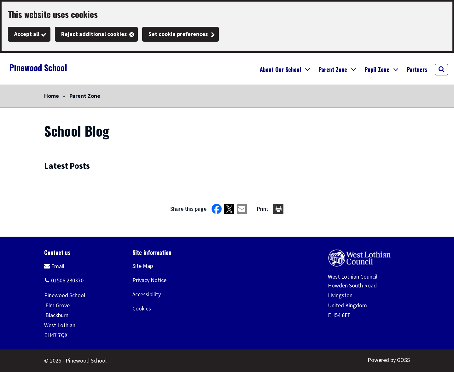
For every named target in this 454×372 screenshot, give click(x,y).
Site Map (142, 266)
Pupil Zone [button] (376, 69)
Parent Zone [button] (332, 69)
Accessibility (146, 294)
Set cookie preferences (178, 34)
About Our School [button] (280, 69)
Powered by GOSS (389, 360)
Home (51, 96)
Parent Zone (84, 96)
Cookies (141, 309)
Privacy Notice (149, 280)
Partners (417, 69)
